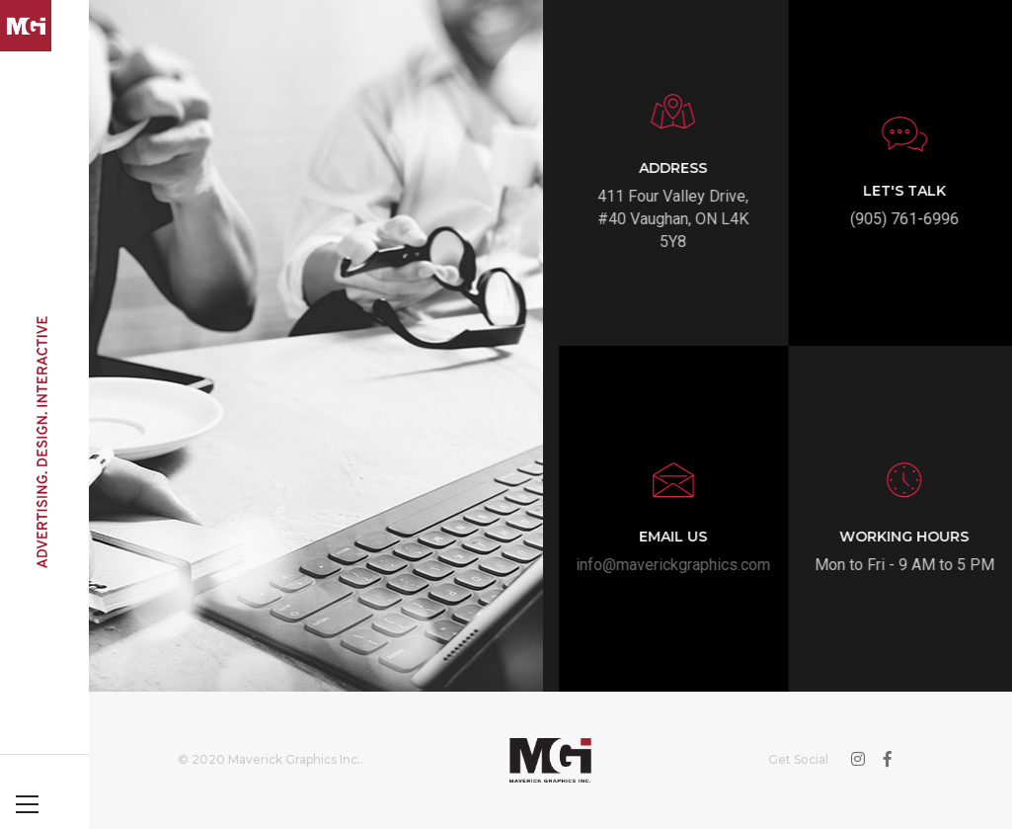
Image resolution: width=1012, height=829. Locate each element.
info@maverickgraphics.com (686, 564)
